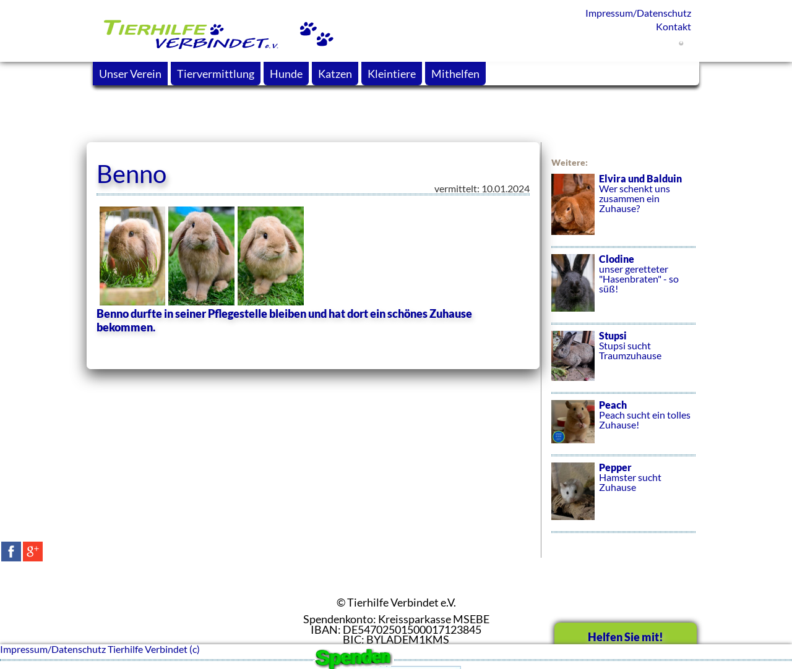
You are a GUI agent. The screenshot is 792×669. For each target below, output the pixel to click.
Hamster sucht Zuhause (623, 497)
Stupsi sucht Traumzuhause (623, 362)
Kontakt (673, 26)
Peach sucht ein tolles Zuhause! (623, 428)
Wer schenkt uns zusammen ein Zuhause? (623, 211)
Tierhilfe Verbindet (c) (154, 649)
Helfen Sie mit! (625, 637)
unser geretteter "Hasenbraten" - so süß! (623, 289)
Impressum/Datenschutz (638, 13)
